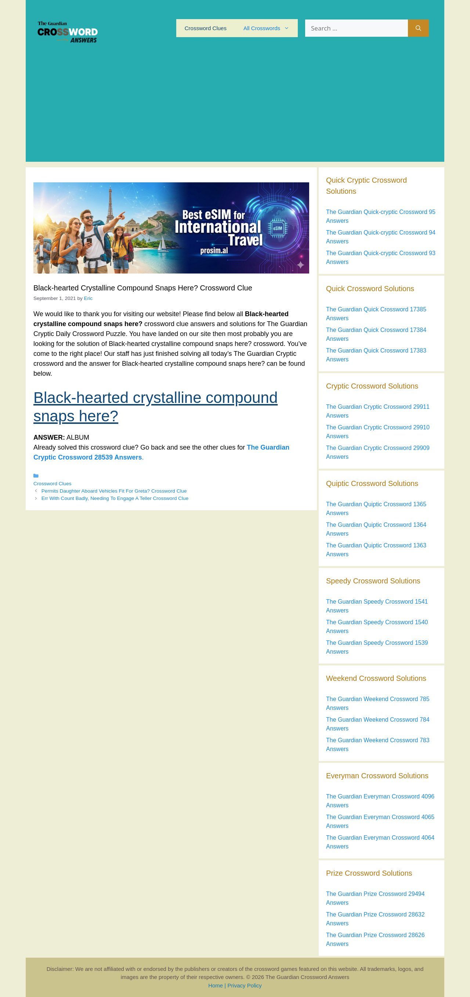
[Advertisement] (235, 110)
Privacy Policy (244, 985)
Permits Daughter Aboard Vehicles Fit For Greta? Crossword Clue (114, 491)
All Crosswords (270, 28)
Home (215, 985)
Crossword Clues (206, 28)
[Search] (418, 28)
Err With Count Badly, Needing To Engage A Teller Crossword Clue (114, 498)
